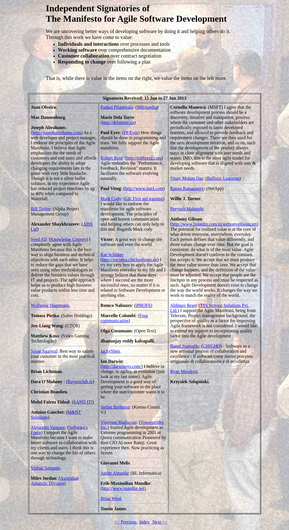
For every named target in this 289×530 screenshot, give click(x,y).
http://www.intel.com (144, 188)
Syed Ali (39, 239)
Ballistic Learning (223, 178)
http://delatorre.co (118, 122)
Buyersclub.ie (79, 381)
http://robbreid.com (143, 158)
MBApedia (147, 107)
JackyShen (110, 351)
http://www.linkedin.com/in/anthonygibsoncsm (214, 224)
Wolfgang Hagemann (50, 305)
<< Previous (126, 522)
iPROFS (143, 305)
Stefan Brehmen (115, 407)
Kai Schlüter (111, 254)
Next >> (159, 522)
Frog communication (124, 318)
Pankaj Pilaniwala (116, 107)
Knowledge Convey (68, 239)
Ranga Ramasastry (187, 188)
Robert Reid (111, 158)
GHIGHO (211, 346)
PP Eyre (131, 132)
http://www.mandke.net (123, 488)
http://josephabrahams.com (56, 132)
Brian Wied (110, 498)
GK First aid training (144, 198)
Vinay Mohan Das (186, 178)
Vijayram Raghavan (118, 422)
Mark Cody (110, 198)
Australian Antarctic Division (55, 481)
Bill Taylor (40, 208)
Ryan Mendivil (183, 371)
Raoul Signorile (184, 346)
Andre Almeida (114, 473)
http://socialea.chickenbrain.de (129, 259)
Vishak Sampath (45, 468)
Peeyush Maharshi (186, 208)
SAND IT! (83, 402)
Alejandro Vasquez (48, 427)
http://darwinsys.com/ (121, 366)
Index (144, 522)
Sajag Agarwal (44, 351)
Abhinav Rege (183, 305)
